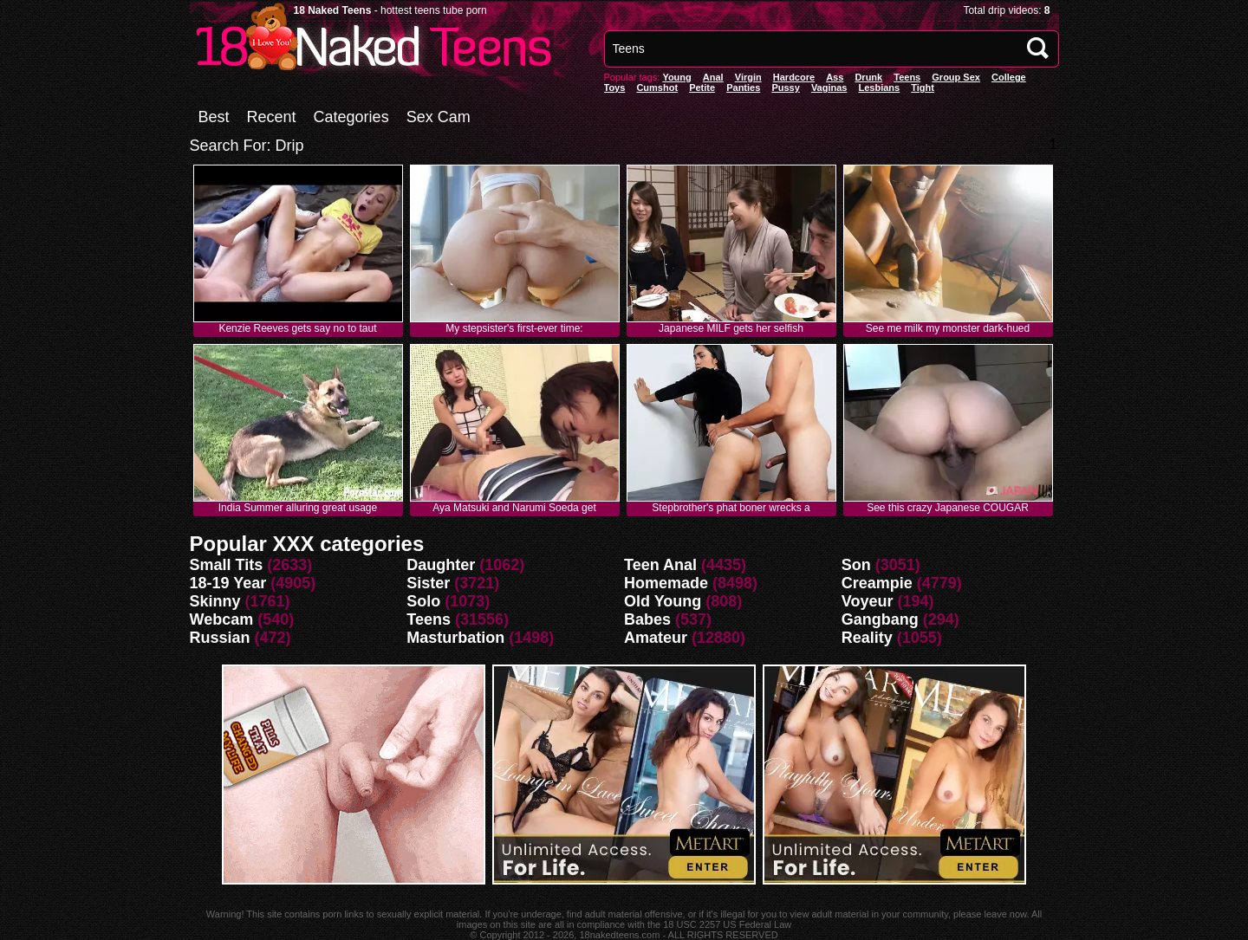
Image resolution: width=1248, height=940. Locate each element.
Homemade (666, 583)
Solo (423, 601)
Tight (922, 87)
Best (214, 117)
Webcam (222, 619)
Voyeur (868, 601)
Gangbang (880, 619)
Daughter (440, 565)
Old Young (662, 601)
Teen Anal (660, 565)
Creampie (877, 583)
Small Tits (226, 565)
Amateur (655, 637)
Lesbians (879, 87)
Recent (271, 117)
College (1008, 77)
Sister (428, 583)
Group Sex (956, 77)
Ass (834, 77)
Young (676, 77)
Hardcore (794, 77)
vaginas (829, 87)
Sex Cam (438, 117)
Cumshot (657, 87)
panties (743, 87)
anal (713, 77)
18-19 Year (228, 583)
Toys (615, 87)
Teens (907, 77)
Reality (867, 637)
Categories (351, 117)
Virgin (748, 77)
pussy (785, 87)
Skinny (215, 601)
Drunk (868, 77)
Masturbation (455, 637)
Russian (220, 637)
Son (856, 565)
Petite (702, 87)
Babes (647, 619)
